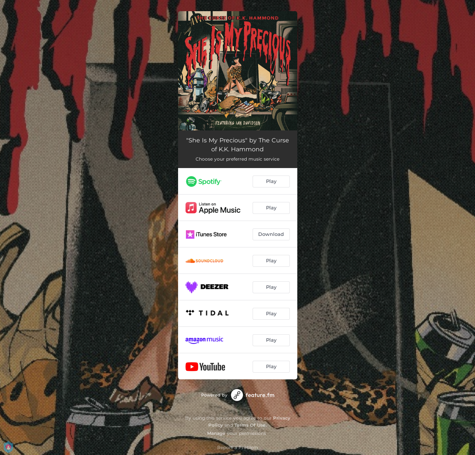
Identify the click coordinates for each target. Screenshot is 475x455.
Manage (216, 433)
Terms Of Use (250, 425)
